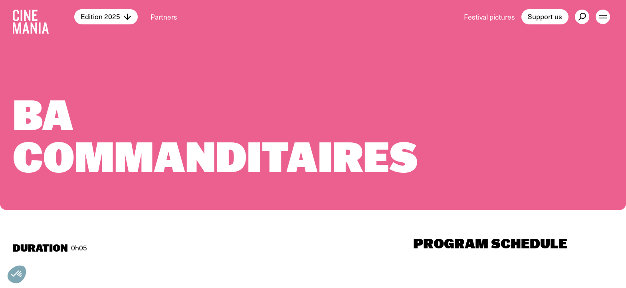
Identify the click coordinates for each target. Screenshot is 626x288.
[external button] (582, 17)
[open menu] (603, 17)
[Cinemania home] (43, 17)
